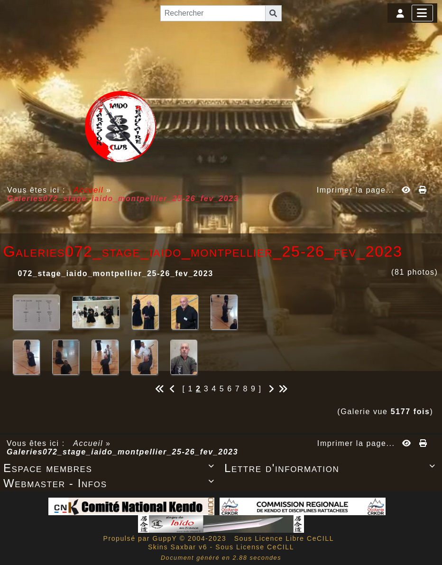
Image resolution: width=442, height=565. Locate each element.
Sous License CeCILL (254, 547)
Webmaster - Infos (110, 483)
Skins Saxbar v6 (177, 547)
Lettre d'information (331, 468)
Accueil (88, 190)
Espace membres (110, 468)
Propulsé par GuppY (141, 538)
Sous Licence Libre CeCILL (285, 538)
